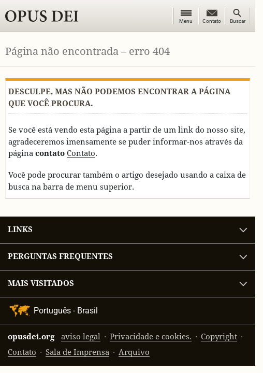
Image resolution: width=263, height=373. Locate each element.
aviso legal (80, 336)
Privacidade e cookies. (151, 336)
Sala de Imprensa (77, 352)
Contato (81, 153)
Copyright (219, 336)
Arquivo (134, 352)
